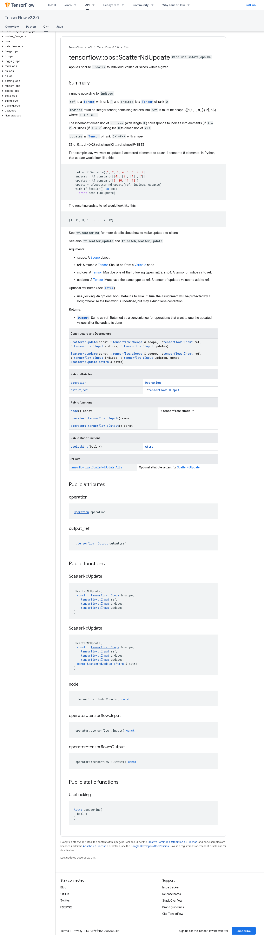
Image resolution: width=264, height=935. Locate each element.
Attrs (109, 288)
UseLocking (79, 446)
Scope (95, 257)
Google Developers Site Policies (150, 846)
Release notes (171, 894)
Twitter (65, 900)
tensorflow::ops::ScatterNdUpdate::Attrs (96, 467)
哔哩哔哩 (66, 907)
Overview (12, 26)
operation (78, 383)
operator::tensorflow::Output (95, 426)
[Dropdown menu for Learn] (76, 5)
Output (83, 318)
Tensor (89, 102)
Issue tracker (170, 887)
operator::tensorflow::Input (94, 418)
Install (52, 5)
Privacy (77, 931)
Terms (64, 931)
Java (59, 26)
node (74, 411)
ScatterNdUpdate (84, 342)
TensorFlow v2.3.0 (22, 17)
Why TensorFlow (173, 5)
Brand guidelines (173, 907)
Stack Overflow (172, 900)
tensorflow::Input (178, 342)
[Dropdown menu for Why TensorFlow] (190, 5)
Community (141, 5)
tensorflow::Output (163, 390)
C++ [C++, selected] (46, 26)
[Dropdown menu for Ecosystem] (124, 5)
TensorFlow (76, 47)
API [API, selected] (87, 5)
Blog (63, 887)
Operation (153, 383)
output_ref (79, 390)
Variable (140, 265)
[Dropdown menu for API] (95, 5)
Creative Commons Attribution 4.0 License (172, 841)
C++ (126, 47)
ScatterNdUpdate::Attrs (90, 362)
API (90, 47)
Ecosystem (111, 5)
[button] (27, 31)
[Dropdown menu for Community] (154, 5)
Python (31, 26)
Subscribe (244, 931)
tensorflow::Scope (128, 342)
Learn (68, 5)
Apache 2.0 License (94, 846)
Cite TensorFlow (172, 913)
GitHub (251, 5)
